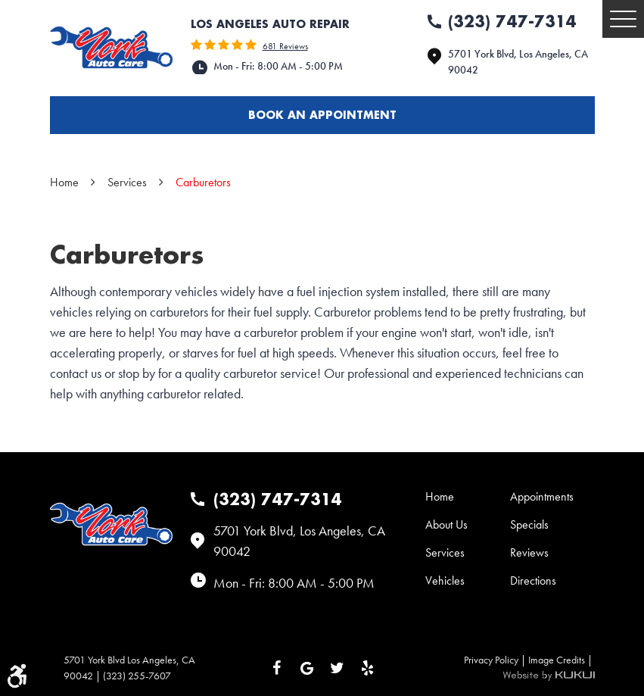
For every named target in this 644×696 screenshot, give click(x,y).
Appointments (542, 496)
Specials (529, 524)
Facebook (277, 668)
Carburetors (203, 182)
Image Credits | (561, 659)
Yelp (368, 668)
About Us (446, 524)
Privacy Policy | (496, 659)
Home (64, 182)
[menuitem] (467, 496)
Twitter (337, 668)
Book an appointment (322, 115)
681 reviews (285, 46)
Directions (533, 580)
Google (307, 668)
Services (127, 182)
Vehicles (445, 580)
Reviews (529, 552)
